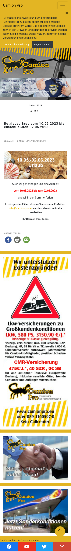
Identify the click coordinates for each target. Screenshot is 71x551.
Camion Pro (13, 5)
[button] (5, 87)
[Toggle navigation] (62, 5)
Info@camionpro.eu (21, 208)
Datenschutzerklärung (17, 44)
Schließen (66, 13)
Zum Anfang (60, 531)
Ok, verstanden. (42, 44)
